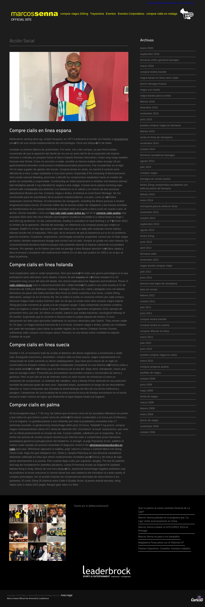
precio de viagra (149, 420)
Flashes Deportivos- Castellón (154, 548)
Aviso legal (66, 595)
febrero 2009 (147, 408)
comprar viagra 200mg (74, 13)
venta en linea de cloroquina (156, 137)
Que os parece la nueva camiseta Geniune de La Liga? (164, 510)
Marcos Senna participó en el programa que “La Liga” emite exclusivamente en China (163, 519)
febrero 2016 (147, 101)
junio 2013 (146, 241)
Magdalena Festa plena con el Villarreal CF (161, 542)
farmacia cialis (148, 253)
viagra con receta (150, 89)
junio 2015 (146, 119)
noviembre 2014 (149, 143)
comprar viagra (148, 172)
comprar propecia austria (154, 366)
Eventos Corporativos (131, 13)
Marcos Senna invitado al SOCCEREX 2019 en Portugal (163, 529)
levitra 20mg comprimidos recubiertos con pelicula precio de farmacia (164, 186)
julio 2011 (145, 307)
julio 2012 (145, 271)
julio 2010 (145, 342)
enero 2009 (146, 414)
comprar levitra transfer (153, 71)
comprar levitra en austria (154, 325)
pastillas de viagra (150, 372)
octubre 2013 (147, 218)
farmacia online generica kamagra (159, 59)
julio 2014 (145, 166)
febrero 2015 (147, 131)
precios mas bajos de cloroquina (158, 283)
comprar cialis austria (108, 212)
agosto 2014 (147, 161)
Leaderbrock (44, 598)
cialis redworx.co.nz (21, 285)
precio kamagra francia (153, 83)
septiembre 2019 (149, 54)
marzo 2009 (147, 402)
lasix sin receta (187, 3)
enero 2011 (146, 337)
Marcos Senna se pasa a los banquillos (159, 536)
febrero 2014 (147, 194)
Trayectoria (97, 13)
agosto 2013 (147, 229)
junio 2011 (146, 313)
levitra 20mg (147, 235)
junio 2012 (146, 277)
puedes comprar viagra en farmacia (160, 125)
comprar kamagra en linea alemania (163, 3)
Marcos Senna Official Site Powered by (23, 598)
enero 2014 (146, 200)
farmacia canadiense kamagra (157, 155)
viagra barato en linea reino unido (159, 77)
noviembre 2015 (149, 113)
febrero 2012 (147, 295)
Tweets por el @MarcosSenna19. (91, 506)
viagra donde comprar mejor (156, 265)
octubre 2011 (147, 301)
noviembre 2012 (149, 259)
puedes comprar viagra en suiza (158, 354)
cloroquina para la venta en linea (158, 206)
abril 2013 (146, 247)
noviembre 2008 (149, 426)
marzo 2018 (147, 65)
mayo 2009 (146, 390)
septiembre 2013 (149, 224)
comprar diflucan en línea (154, 331)
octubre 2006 (147, 432)
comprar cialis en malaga (161, 13)
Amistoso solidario (180, 548)
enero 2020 (146, 48)
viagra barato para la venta (155, 95)
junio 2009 (146, 384)
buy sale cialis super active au (68, 212)
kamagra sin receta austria (155, 178)
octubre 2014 (147, 149)
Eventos (111, 13)
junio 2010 (146, 348)
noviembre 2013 (149, 212)
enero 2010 (146, 360)
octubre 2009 (147, 378)
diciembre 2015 (149, 107)
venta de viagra (149, 396)
